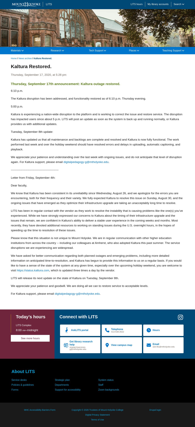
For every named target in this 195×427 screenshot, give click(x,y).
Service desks (19, 380)
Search (179, 4)
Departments (62, 385)
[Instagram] (180, 318)
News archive (25, 58)
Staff (100, 385)
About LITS (23, 371)
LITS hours (136, 4)
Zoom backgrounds (108, 389)
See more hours (30, 338)
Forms (14, 389)
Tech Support (97, 50)
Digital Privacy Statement (97, 415)
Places (134, 50)
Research (57, 50)
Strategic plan (62, 380)
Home (14, 58)
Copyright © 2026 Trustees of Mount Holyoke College (97, 410)
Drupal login (155, 410)
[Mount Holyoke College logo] (27, 4)
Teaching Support (173, 50)
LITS (49, 4)
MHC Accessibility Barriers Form (39, 410)
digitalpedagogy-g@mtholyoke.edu (86, 162)
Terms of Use (97, 419)
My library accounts (158, 4)
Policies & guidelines (22, 385)
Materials (17, 50)
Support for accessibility (68, 389)
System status (105, 380)
